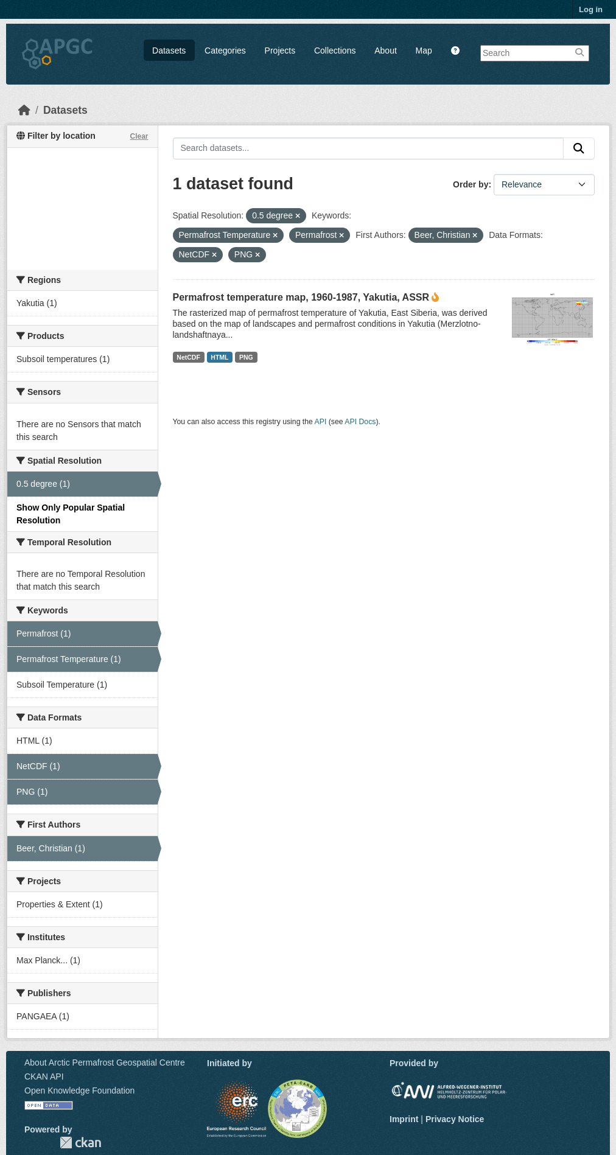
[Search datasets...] (368, 148)
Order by (470, 184)
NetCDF (188, 357)
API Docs (360, 421)
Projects (280, 50)
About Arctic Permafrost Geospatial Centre (104, 1062)
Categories (225, 50)
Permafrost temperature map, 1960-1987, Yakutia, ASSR (301, 297)
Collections (334, 50)
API (321, 421)
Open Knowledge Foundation (79, 1090)
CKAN (80, 1142)
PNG (246, 357)
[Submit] (579, 148)
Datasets (169, 50)
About (385, 50)
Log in (591, 9)
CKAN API (44, 1076)
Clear (139, 136)
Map (424, 50)
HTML (219, 357)
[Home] (24, 110)
